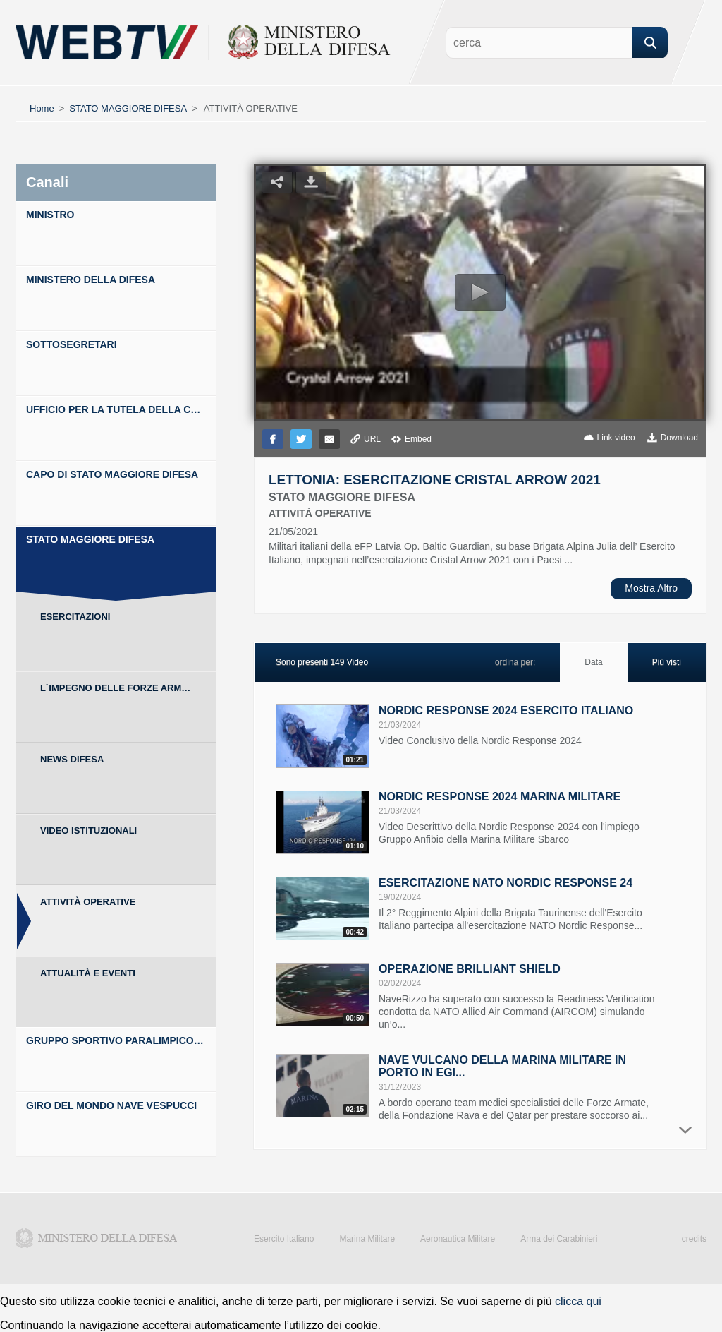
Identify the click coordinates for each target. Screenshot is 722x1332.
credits (694, 1239)
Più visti (666, 662)
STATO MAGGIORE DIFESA (128, 108)
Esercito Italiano (284, 1239)
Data (593, 662)
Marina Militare (367, 1239)
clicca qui (578, 1301)
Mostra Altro (651, 588)
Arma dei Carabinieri (558, 1239)
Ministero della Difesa (97, 1238)
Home (42, 108)
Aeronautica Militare (457, 1239)
